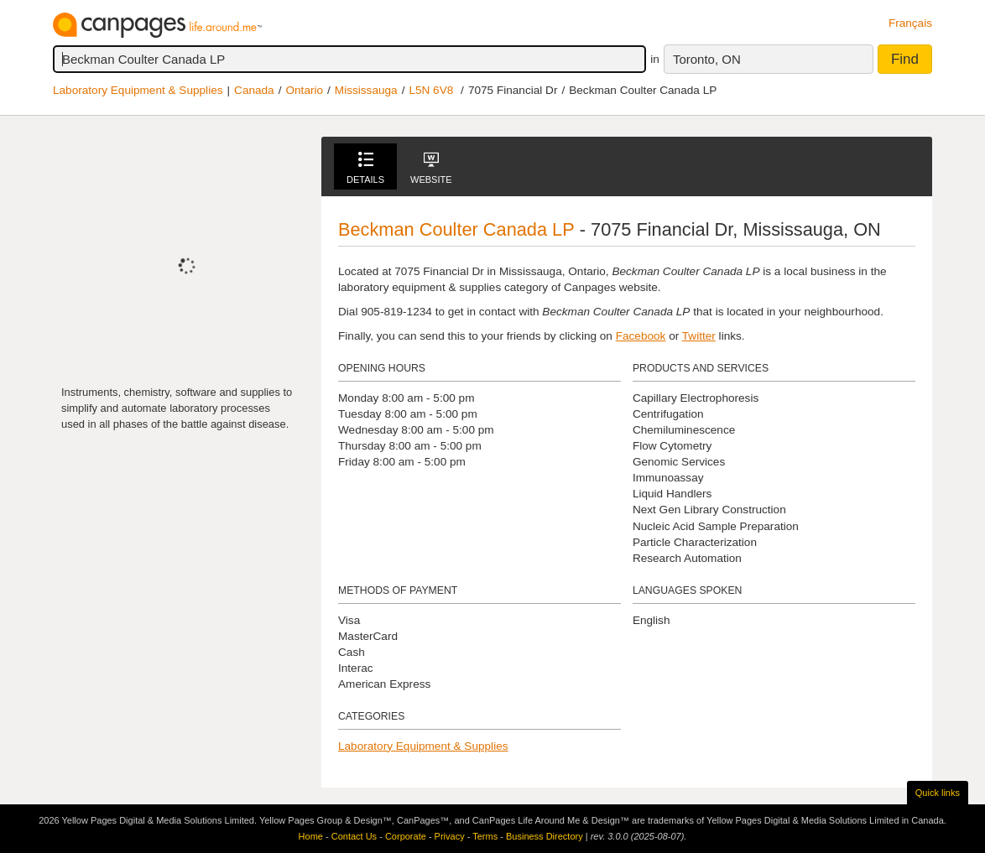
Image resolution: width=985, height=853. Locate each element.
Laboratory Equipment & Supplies (138, 90)
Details (365, 168)
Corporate (405, 836)
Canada (254, 90)
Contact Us (354, 836)
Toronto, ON (707, 59)
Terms (485, 836)
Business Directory (544, 836)
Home (311, 836)
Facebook (641, 336)
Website (431, 168)
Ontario (304, 90)
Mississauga (366, 90)
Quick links (937, 793)
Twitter (699, 336)
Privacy (450, 836)
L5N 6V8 (431, 90)
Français (910, 23)
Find (905, 59)
